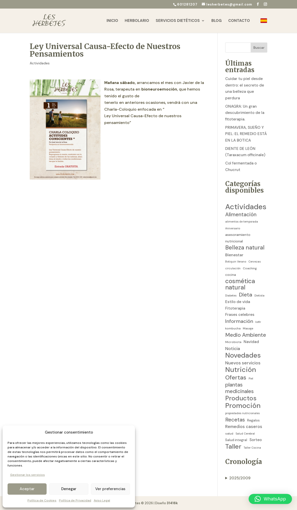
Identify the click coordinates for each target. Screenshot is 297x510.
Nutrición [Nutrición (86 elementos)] (240, 369)
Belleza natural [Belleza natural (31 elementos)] (245, 247)
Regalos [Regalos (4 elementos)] (253, 420)
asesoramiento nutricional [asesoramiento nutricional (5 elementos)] (237, 237)
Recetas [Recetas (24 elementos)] (235, 420)
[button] (270, 499)
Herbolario (137, 21)
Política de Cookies (41, 500)
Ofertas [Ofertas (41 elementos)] (235, 377)
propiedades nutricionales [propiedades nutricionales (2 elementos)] (242, 413)
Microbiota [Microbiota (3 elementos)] (233, 342)
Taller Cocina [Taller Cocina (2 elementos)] (252, 447)
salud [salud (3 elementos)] (229, 434)
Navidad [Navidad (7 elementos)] (251, 341)
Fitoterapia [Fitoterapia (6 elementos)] (235, 308)
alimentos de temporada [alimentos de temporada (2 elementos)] (241, 221)
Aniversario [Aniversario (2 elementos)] (232, 228)
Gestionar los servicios (27, 475)
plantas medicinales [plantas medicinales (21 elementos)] (239, 388)
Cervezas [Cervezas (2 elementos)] (254, 261)
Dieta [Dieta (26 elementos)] (245, 295)
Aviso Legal (102, 500)
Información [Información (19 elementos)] (239, 321)
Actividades (40, 63)
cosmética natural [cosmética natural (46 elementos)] (240, 284)
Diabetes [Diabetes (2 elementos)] (231, 295)
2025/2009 (239, 478)
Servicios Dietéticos (178, 21)
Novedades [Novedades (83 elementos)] (243, 355)
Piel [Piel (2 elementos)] (251, 378)
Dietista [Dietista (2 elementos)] (259, 295)
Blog (216, 21)
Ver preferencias (110, 488)
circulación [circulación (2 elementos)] (233, 268)
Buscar (259, 47)
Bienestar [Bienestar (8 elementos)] (234, 255)
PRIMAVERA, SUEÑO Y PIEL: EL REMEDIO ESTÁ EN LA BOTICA (246, 134)
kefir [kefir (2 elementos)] (258, 322)
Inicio (112, 21)
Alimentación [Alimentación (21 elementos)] (240, 214)
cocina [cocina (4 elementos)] (230, 275)
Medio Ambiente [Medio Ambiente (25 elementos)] (245, 335)
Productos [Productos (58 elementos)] (240, 398)
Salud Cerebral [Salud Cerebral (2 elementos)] (245, 433)
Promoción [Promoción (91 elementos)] (243, 406)
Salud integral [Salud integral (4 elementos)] (236, 440)
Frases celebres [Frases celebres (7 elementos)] (239, 314)
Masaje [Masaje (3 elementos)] (248, 328)
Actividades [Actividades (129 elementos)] (245, 207)
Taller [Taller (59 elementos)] (233, 446)
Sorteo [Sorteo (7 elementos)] (255, 439)
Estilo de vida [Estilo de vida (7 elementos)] (237, 301)
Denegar (68, 488)
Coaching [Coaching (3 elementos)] (250, 268)
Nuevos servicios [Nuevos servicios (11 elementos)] (242, 363)
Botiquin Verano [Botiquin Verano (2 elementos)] (235, 261)
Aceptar (27, 488)
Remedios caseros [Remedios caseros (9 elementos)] (243, 426)
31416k (172, 503)
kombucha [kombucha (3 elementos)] (233, 328)
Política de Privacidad (75, 500)
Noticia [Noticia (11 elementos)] (232, 348)
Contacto (239, 21)
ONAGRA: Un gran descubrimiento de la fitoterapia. (244, 113)
